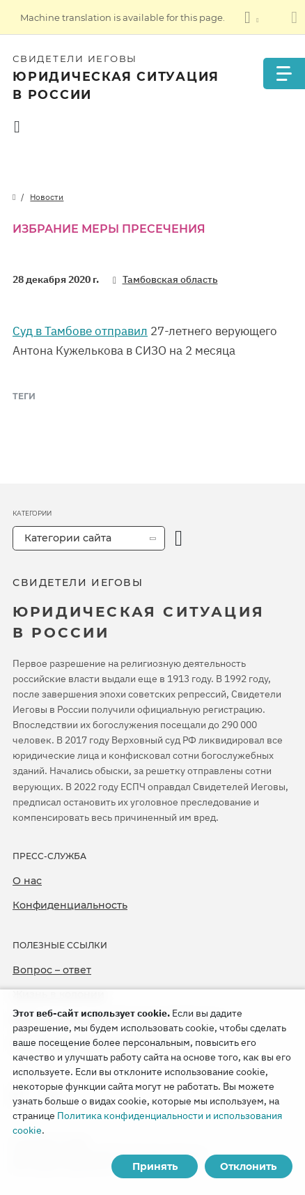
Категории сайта (67, 538)
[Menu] (284, 73)
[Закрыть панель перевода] (294, 17)
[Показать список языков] (251, 17)
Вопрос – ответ (52, 970)
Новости (46, 197)
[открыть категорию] (178, 538)
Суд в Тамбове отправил (80, 331)
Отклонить (248, 1166)
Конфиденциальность (70, 905)
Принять (155, 1166)
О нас (27, 880)
